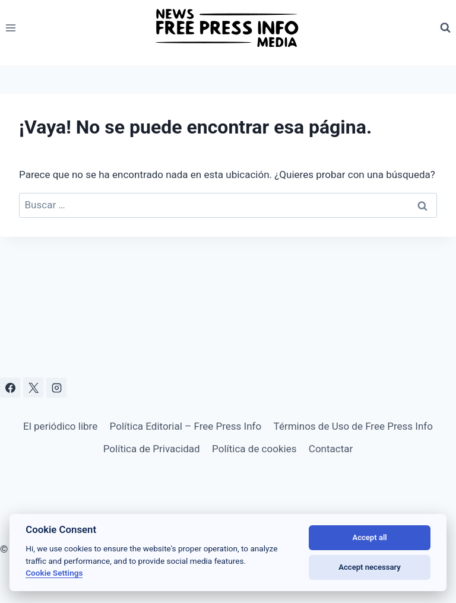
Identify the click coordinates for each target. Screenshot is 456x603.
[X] (33, 387)
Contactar (331, 449)
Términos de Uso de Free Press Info (353, 426)
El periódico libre (60, 426)
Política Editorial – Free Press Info (186, 426)
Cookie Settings (54, 572)
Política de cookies (254, 449)
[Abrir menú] (11, 27)
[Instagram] (56, 387)
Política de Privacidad (151, 449)
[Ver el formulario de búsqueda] (445, 28)
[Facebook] (10, 387)
